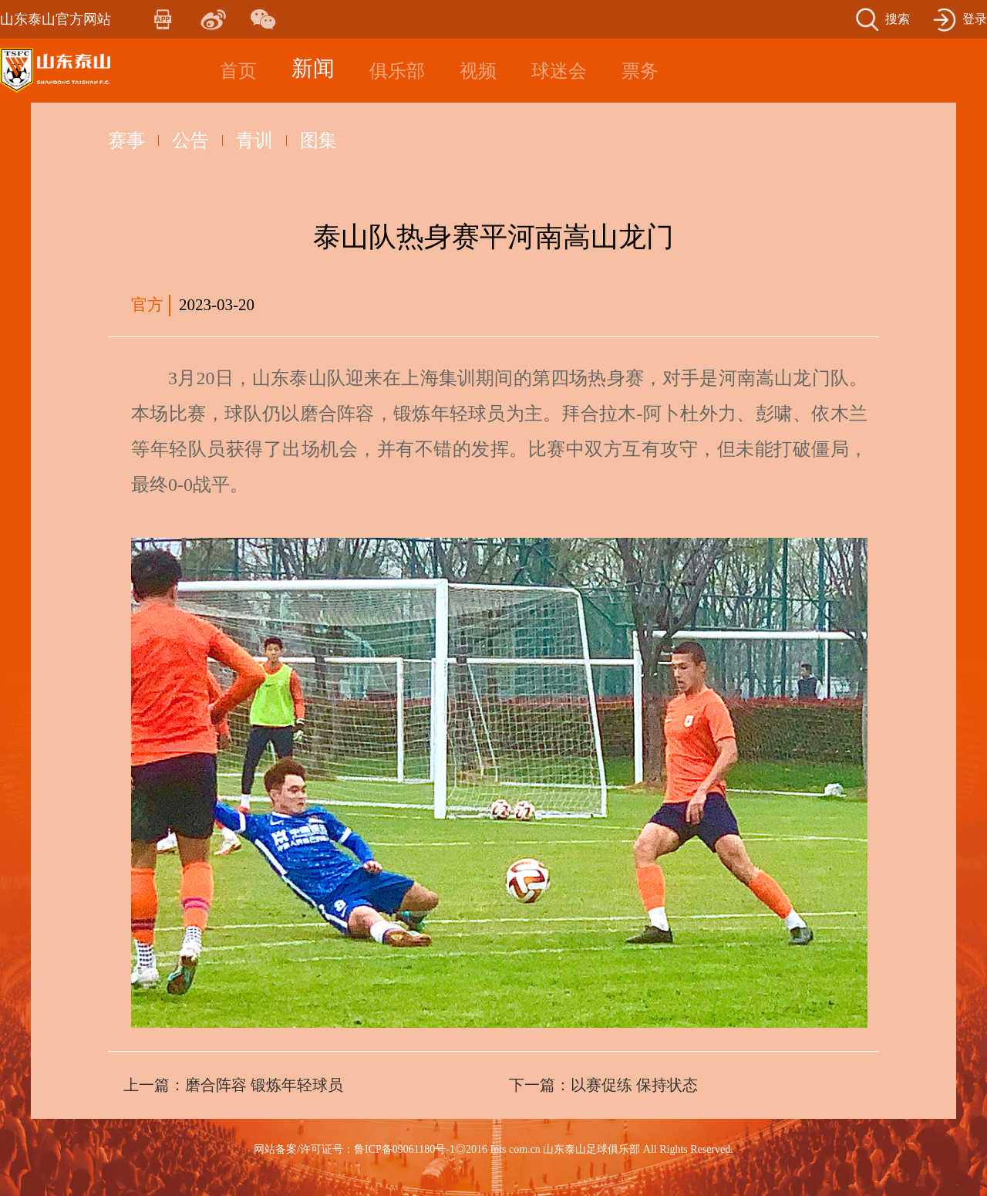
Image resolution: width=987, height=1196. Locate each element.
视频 (478, 71)
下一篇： (603, 1084)
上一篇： (233, 1084)
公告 (190, 140)
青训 (254, 140)
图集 (318, 140)
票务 (640, 71)
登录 (974, 18)
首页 (238, 71)
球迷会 (559, 71)
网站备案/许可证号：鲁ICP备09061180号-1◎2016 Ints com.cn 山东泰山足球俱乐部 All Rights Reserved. (493, 1149)
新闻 (313, 68)
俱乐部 (397, 71)
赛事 (126, 140)
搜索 (897, 18)
